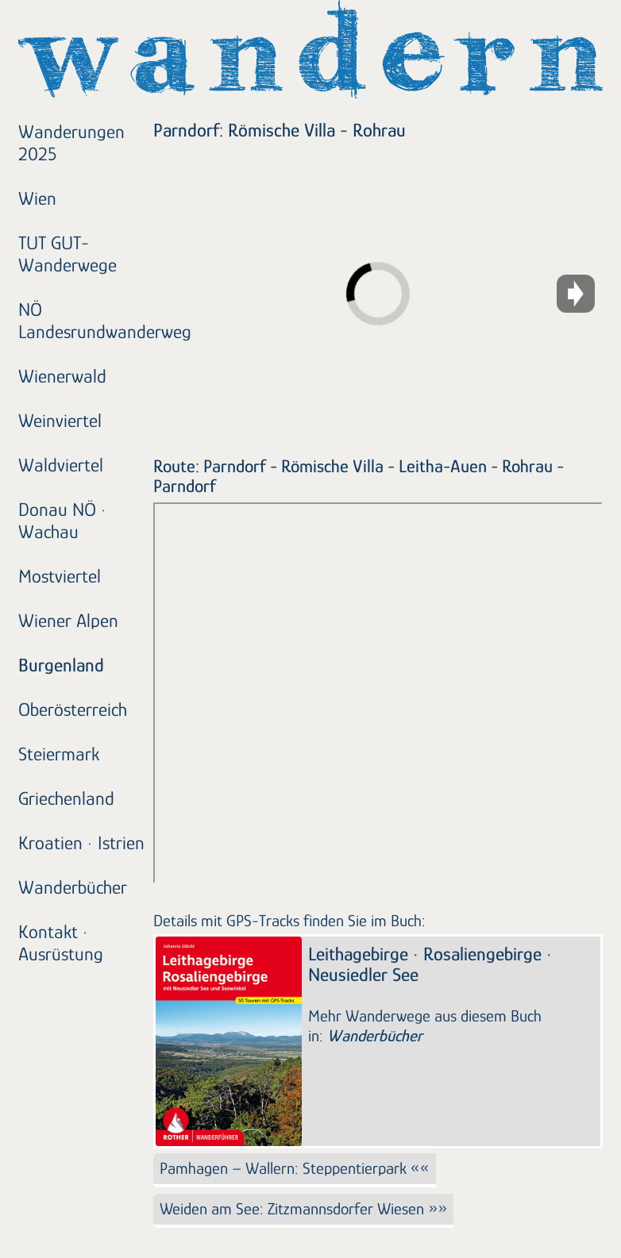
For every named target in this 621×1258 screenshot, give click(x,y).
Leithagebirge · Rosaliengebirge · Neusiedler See (430, 964)
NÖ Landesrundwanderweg (83, 320)
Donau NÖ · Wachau (62, 520)
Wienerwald (62, 376)
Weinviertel (60, 420)
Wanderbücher (72, 887)
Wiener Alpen (68, 620)
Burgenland (61, 664)
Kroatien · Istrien (81, 842)
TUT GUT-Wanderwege (67, 253)
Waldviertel (60, 464)
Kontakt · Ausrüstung (60, 942)
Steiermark (58, 753)
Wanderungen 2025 (71, 142)
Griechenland (66, 798)
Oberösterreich (72, 709)
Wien (37, 198)
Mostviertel (59, 576)
